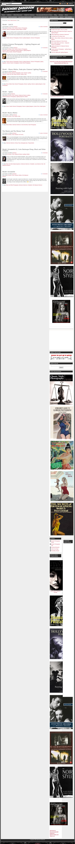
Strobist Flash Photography (24, 63)
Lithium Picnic (37, 106)
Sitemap (61, 15)
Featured (4, 29)
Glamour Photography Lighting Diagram (15, 29)
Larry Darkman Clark (39, 164)
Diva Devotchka (24, 124)
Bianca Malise (9, 124)
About (66, 15)
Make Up (61, 17)
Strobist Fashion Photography (13, 63)
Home (3, 15)
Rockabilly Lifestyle (55, 550)
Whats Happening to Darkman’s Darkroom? (60, 34)
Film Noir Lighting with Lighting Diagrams (59, 52)
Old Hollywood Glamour (37, 185)
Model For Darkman (29, 15)
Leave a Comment (44, 26)
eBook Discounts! (17, 15)
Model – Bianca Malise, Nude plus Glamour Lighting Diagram (23, 69)
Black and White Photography (12, 185)
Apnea (7, 106)
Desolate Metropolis (55, 547)
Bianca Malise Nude (10, 84)
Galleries (9, 15)
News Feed (63, 3)
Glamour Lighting (27, 84)
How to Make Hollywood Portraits (62, 96)
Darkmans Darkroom (16, 124)
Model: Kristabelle (8, 172)
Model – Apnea (7, 92)
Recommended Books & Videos (44, 15)
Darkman (15, 26)
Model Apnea (42, 106)
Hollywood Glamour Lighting (24, 17)
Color (13, 28)
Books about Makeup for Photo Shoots (59, 41)
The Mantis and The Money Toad (13, 131)
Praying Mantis (31, 143)
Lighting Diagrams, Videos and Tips (40, 17)
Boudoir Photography (16, 72)
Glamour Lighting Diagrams (24, 37)
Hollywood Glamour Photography (9, 96)
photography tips (24, 143)
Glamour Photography (35, 37)
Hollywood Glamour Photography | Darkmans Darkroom (19, 8)
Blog (55, 15)
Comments (70, 3)
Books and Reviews (12, 17)
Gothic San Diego (54, 549)
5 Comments (45, 47)
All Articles (4, 17)
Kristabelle (32, 164)
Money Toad (17, 143)
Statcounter (37, 843)
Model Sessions (68, 17)
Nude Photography (32, 124)
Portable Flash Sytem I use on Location (59, 29)
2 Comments (45, 71)
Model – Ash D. (7, 24)
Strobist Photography (17, 51)
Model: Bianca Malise (9, 113)
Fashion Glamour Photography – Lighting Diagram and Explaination (21, 45)
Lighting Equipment (54, 17)
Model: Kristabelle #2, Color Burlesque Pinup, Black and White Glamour (24, 150)
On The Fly (21, 134)
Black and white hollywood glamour (13, 164)
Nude (25, 74)
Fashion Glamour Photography (21, 28)
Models (24, 29)
